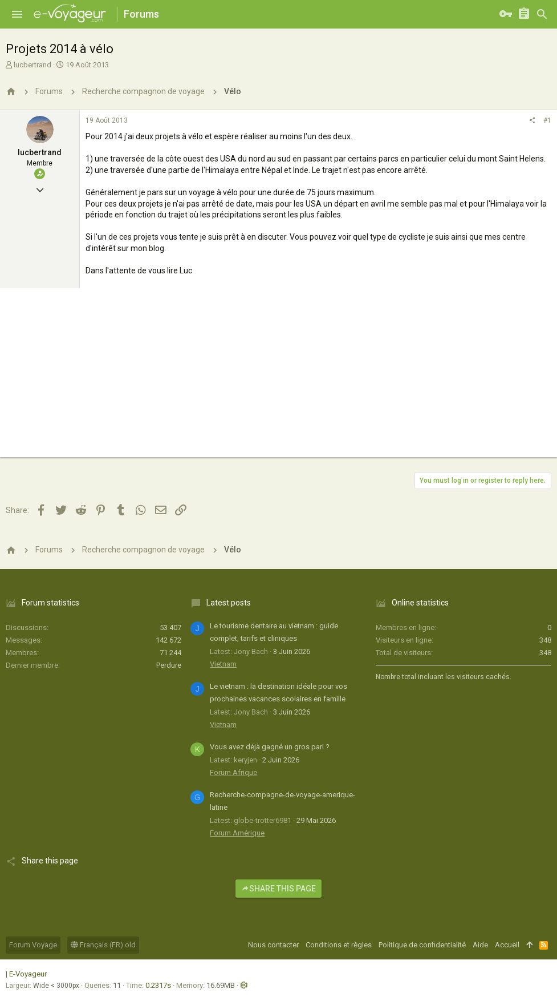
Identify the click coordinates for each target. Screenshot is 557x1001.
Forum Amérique (237, 833)
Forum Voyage (33, 945)
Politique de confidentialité (422, 945)
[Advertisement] (278, 377)
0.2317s (158, 985)
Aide (480, 945)
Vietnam (223, 664)
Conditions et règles (339, 945)
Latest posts (228, 602)
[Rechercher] (542, 14)
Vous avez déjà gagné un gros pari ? (270, 746)
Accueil (507, 945)
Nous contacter (273, 945)
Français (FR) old (103, 945)
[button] (17, 14)
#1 (547, 120)
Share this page (278, 888)
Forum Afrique (233, 772)
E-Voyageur (28, 974)
